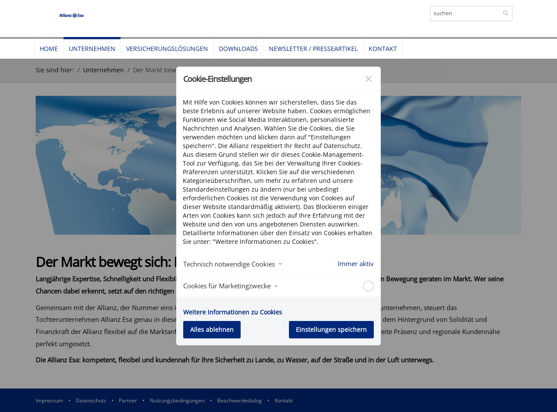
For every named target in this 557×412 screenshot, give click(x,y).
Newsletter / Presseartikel (313, 48)
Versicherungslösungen (167, 48)
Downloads (238, 48)
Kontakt (383, 48)
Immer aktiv (356, 263)
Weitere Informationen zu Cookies (232, 312)
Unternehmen (92, 48)
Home (49, 48)
